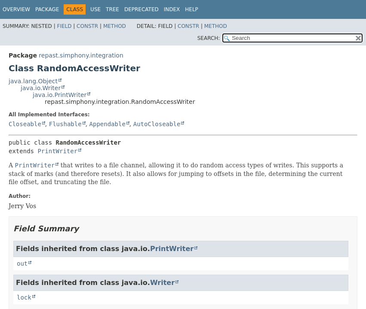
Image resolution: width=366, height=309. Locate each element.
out (22, 263)
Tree (112, 9)
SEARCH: (208, 38)
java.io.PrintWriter (59, 94)
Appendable (107, 124)
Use (95, 9)
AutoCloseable (157, 124)
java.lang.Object (33, 81)
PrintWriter (57, 151)
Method (114, 26)
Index (172, 9)
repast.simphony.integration (81, 55)
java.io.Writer (41, 88)
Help (191, 9)
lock (24, 297)
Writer (162, 283)
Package (47, 9)
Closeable (25, 124)
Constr (87, 26)
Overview (16, 9)
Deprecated (141, 9)
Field (64, 26)
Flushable (65, 124)
